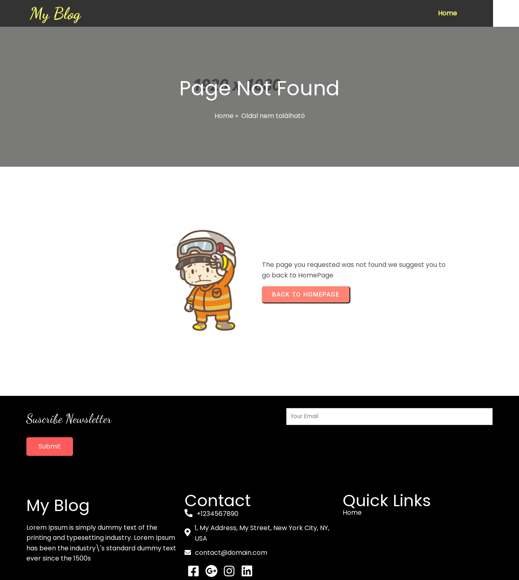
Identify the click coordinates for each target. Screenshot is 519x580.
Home (224, 115)
